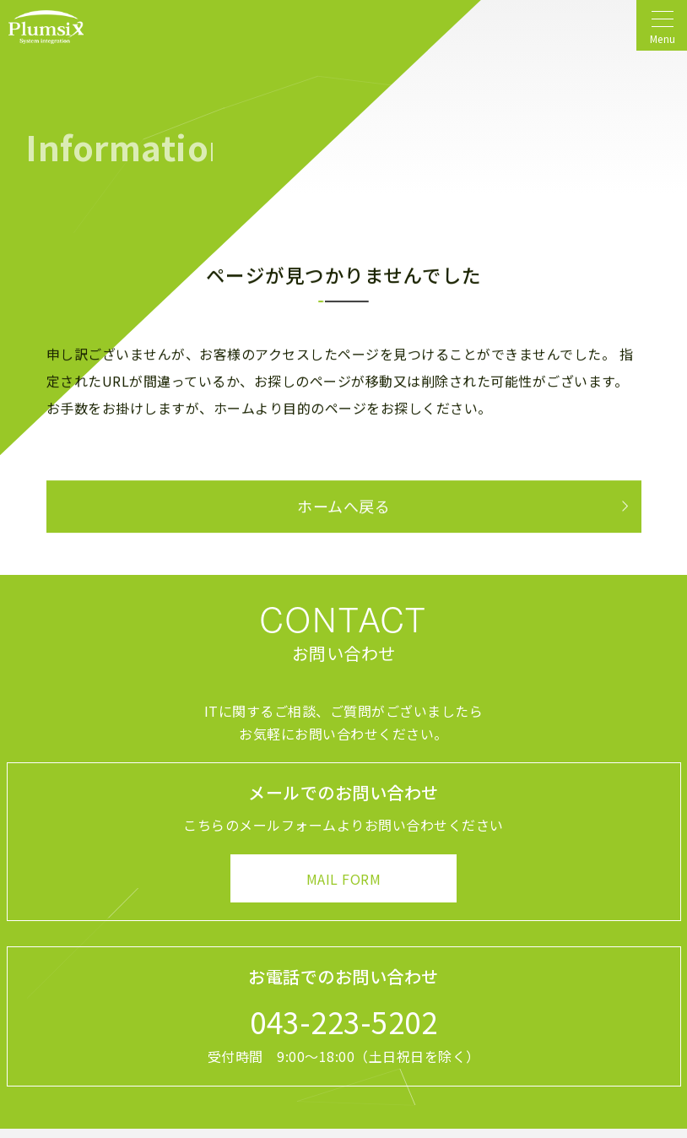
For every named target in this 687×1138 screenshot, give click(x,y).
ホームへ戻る (343, 507)
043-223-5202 (343, 1021)
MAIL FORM (343, 879)
